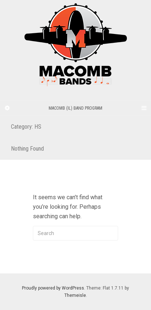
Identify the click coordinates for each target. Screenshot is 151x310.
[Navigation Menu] (143, 108)
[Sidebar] (7, 108)
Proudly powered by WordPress (53, 288)
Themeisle (75, 295)
